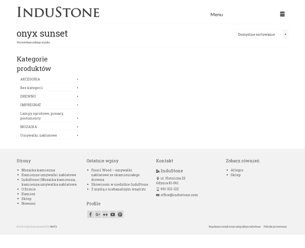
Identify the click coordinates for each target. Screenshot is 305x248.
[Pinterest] (120, 214)
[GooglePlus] (98, 214)
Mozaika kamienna (38, 170)
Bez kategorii (31, 87)
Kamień (28, 194)
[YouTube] (112, 214)
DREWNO (28, 96)
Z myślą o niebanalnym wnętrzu (118, 189)
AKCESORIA (30, 79)
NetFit (53, 226)
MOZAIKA (28, 126)
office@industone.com (177, 195)
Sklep (26, 198)
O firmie (28, 189)
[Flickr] (105, 214)
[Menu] (247, 14)
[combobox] (262, 34)
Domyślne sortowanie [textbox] (256, 34)
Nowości (28, 203)
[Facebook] (90, 214)
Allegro (237, 170)
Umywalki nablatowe (38, 135)
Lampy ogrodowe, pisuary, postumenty (42, 115)
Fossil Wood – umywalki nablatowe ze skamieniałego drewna (115, 175)
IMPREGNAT (30, 105)
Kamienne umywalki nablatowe (48, 175)
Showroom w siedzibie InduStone (119, 184)
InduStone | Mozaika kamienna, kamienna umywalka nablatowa (48, 182)
